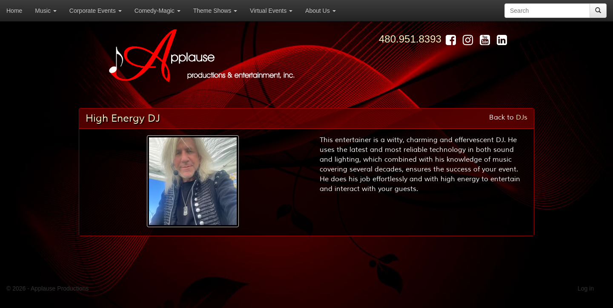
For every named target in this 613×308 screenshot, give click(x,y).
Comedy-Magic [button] (157, 10)
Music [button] (45, 10)
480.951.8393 (410, 39)
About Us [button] (320, 10)
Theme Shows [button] (215, 10)
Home (14, 10)
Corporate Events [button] (95, 10)
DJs (521, 117)
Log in (586, 288)
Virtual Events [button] (271, 10)
